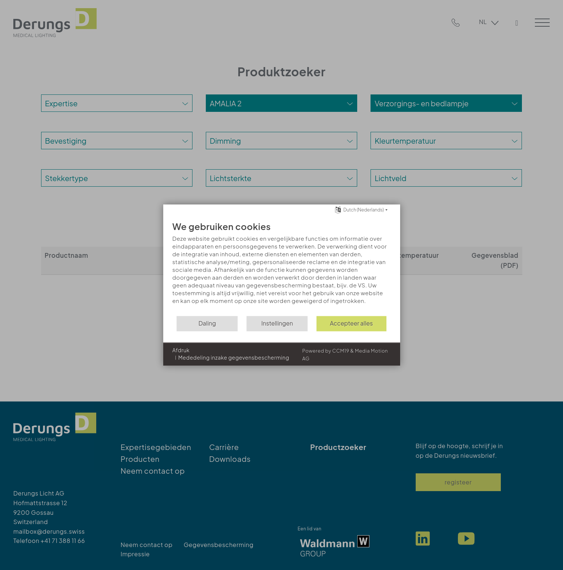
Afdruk (181, 350)
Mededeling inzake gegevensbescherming (233, 357)
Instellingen (277, 323)
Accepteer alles (351, 323)
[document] (281, 265)
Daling (207, 323)
